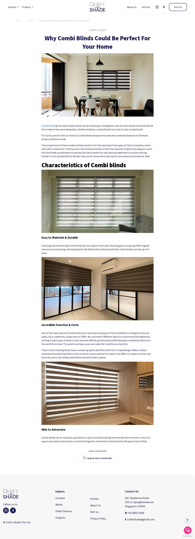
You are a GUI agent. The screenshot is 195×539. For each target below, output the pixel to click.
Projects (60, 517)
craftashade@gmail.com (140, 519)
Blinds (58, 504)
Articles (146, 7)
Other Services (63, 511)
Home (19, 20)
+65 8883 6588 (134, 513)
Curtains (60, 498)
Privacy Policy (98, 518)
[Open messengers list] (187, 530)
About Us (131, 7)
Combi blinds (48, 125)
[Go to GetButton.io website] (188, 536)
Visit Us (178, 7)
